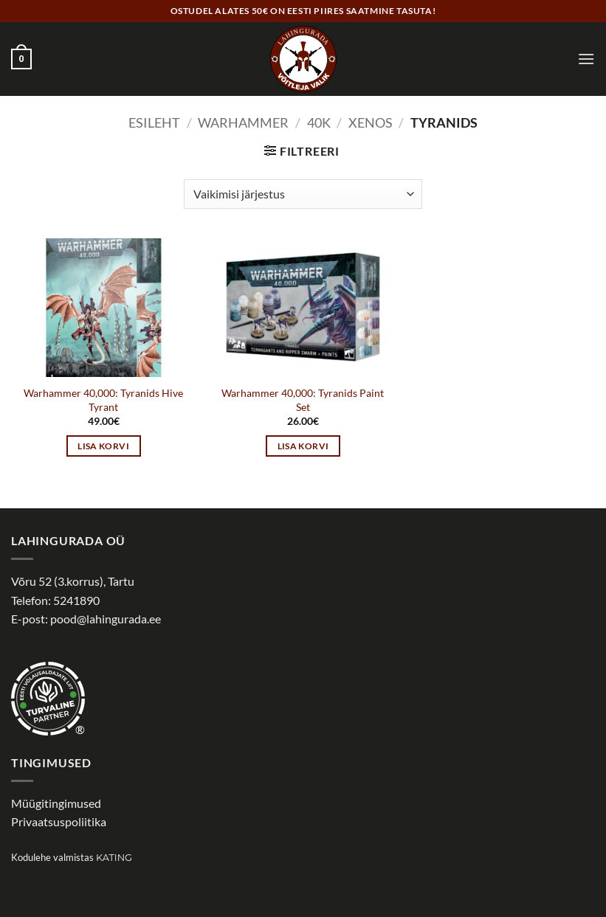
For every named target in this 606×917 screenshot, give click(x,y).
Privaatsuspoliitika (58, 821)
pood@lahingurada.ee (105, 619)
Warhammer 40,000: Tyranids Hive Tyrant (103, 400)
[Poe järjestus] (303, 194)
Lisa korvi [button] (103, 446)
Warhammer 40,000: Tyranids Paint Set (302, 400)
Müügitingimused (56, 803)
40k (319, 122)
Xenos (370, 122)
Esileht (154, 122)
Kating (114, 857)
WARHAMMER (243, 122)
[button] (21, 59)
